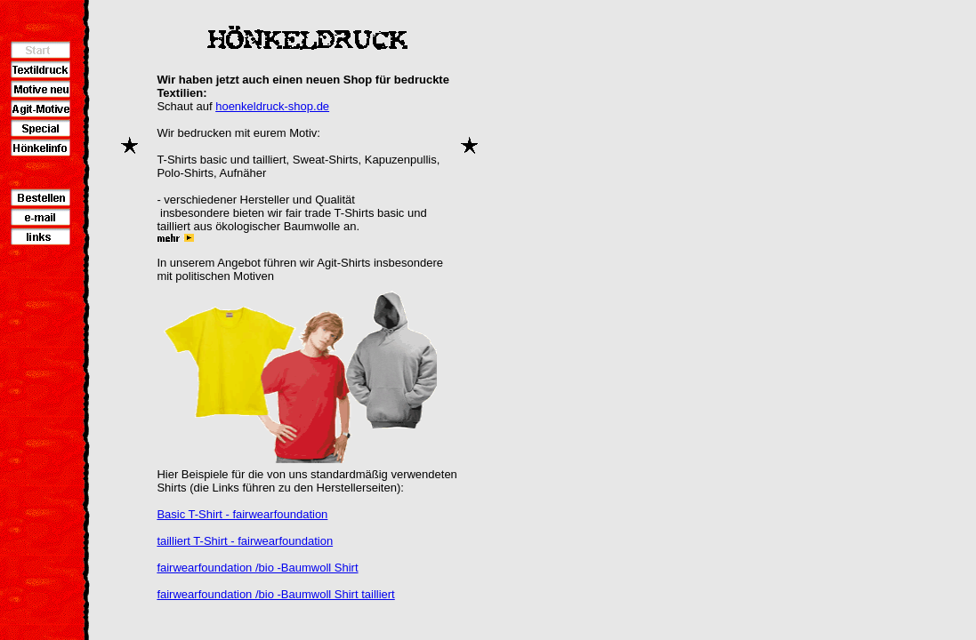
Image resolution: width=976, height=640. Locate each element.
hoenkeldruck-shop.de (272, 106)
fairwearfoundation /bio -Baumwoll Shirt (257, 567)
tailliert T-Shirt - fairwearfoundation (245, 541)
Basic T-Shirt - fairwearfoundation (242, 514)
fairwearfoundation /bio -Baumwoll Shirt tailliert (275, 594)
